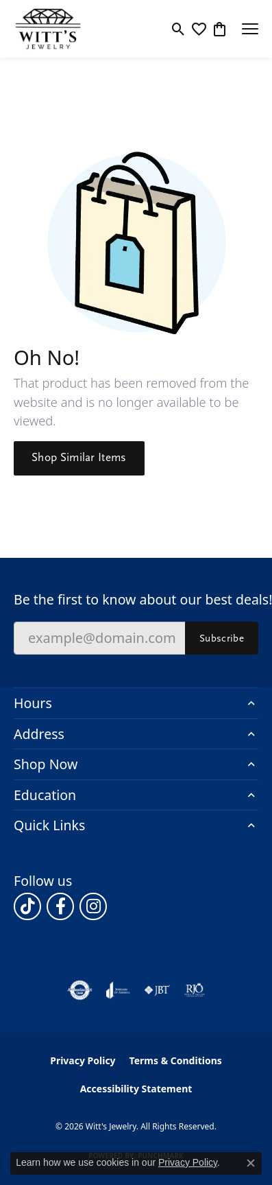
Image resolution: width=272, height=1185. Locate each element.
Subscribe (221, 638)
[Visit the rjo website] (194, 990)
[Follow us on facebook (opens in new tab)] (60, 906)
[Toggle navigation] (250, 29)
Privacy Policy (82, 1060)
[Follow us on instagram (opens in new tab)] (93, 906)
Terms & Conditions (175, 1060)
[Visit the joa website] (118, 990)
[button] (178, 29)
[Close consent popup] (251, 1163)
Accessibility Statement (136, 1088)
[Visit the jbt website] (157, 990)
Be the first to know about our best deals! (136, 599)
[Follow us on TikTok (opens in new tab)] (27, 906)
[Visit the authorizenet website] (79, 990)
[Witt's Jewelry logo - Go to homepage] (48, 29)
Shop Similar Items (79, 458)
